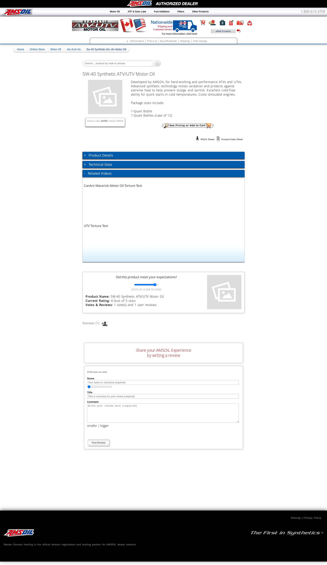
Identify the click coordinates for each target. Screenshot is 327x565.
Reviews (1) (95, 323)
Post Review (98, 446)
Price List (152, 41)
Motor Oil (115, 11)
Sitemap (296, 521)
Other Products (200, 11)
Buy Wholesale (168, 41)
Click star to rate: (97, 372)
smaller (92, 429)
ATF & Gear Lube (137, 11)
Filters (180, 11)
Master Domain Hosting (18, 548)
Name (90, 378)
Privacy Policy (312, 521)
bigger (104, 429)
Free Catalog (200, 41)
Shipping (185, 41)
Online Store (137, 41)
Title (89, 392)
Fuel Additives (162, 11)
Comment (93, 402)
